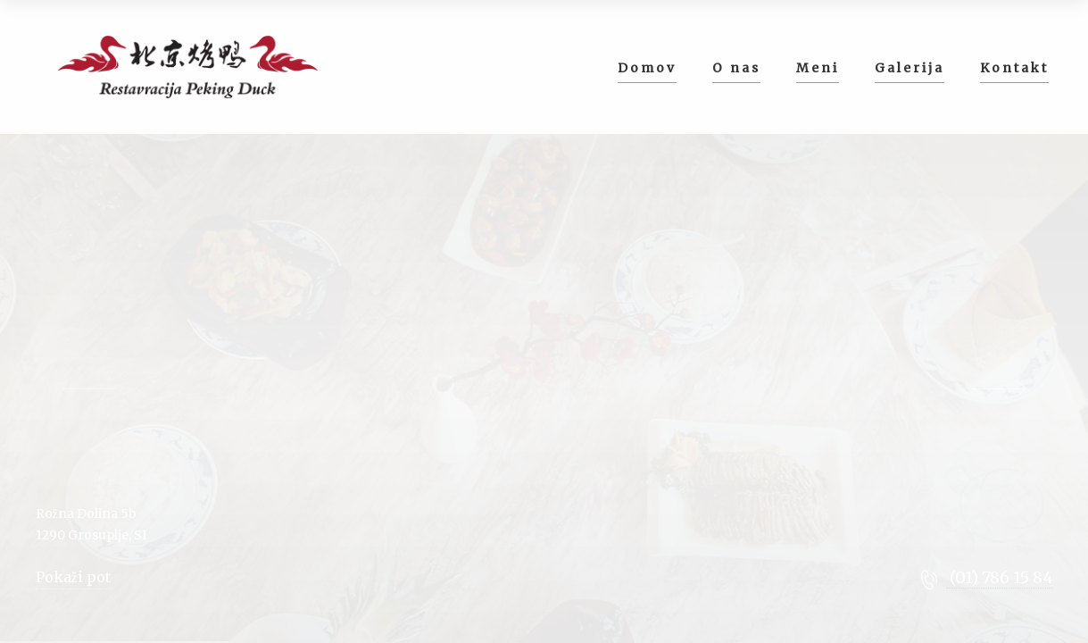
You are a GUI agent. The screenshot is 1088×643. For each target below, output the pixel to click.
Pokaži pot (73, 577)
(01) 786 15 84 (999, 577)
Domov (647, 68)
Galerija (909, 68)
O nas (736, 68)
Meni (817, 68)
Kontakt (1014, 68)
